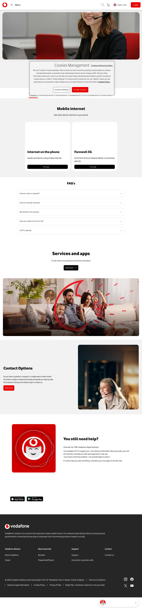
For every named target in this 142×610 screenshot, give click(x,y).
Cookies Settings (62, 90)
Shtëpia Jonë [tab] (75, 95)
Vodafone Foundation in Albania (18, 566)
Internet (41, 576)
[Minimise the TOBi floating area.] (136, 603)
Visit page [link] (47, 168)
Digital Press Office (13, 571)
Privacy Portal (55, 597)
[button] (47, 147)
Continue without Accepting (101, 65)
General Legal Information (18, 597)
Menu (15, 4)
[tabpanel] (71, 168)
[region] (71, 194)
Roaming (42, 571)
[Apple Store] (17, 499)
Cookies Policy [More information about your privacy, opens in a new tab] (104, 82)
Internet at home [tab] (44, 95)
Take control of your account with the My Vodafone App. (51, 494)
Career (7, 561)
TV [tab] (85, 95)
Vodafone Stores (78, 574)
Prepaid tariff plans (46, 561)
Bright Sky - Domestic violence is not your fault (85, 597)
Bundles (41, 556)
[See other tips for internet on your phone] (71, 115)
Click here (71, 269)
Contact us (109, 556)
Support (75, 556)
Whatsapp (109, 561)
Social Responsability (14, 581)
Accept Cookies (79, 90)
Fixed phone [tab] (96, 95)
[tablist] (71, 95)
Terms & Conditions (97, 592)
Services (75, 569)
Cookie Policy (39, 597)
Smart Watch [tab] (110, 95)
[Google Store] (35, 499)
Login (135, 5)
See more (9, 389)
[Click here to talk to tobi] (102, 602)
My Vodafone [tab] (60, 95)
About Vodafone (11, 556)
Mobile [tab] (30, 95)
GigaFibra (42, 566)
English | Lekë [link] (121, 5)
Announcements (12, 576)
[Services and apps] (71, 254)
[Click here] (71, 268)
